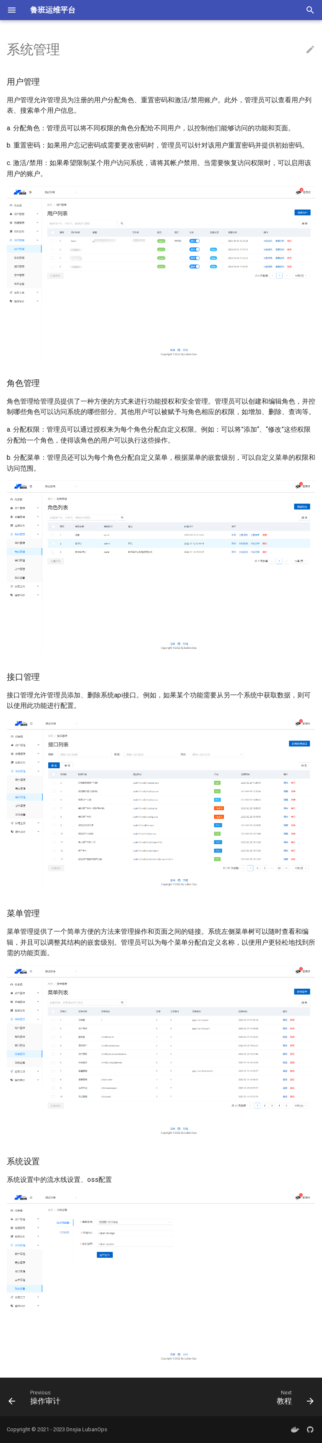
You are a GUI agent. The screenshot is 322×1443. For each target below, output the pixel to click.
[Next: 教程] (293, 1397)
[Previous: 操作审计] (36, 1397)
